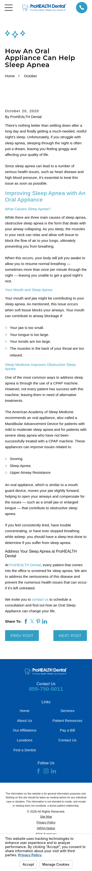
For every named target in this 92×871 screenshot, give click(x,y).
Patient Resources (67, 720)
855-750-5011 (46, 689)
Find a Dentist (24, 750)
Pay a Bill (67, 730)
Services (67, 711)
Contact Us (67, 740)
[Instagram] (46, 770)
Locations (24, 740)
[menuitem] (46, 817)
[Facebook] (38, 770)
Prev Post (21, 635)
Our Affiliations (24, 730)
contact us (40, 599)
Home (24, 711)
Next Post (70, 635)
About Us (24, 720)
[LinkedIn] (53, 770)
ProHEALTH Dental (25, 565)
